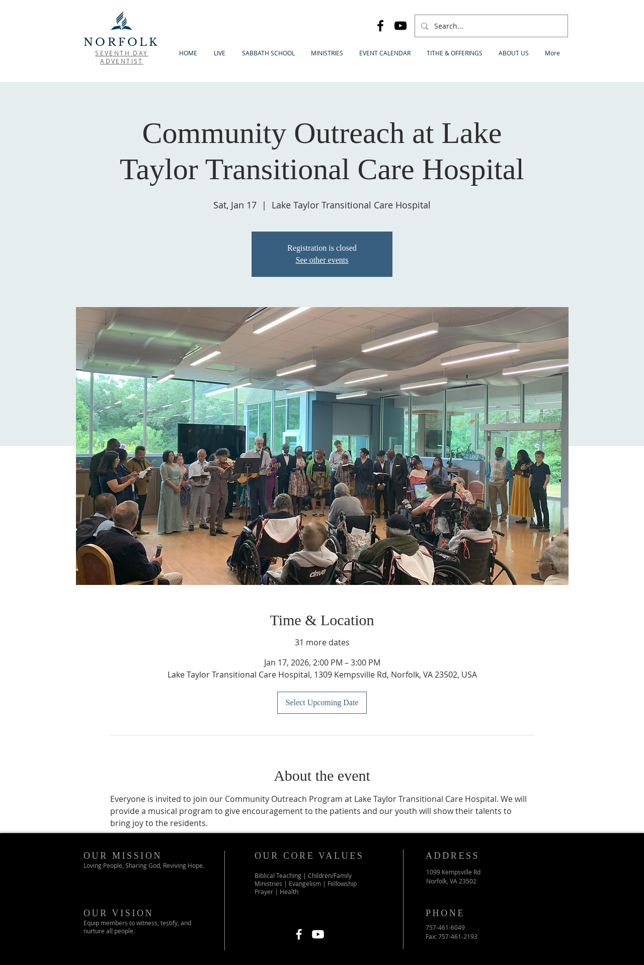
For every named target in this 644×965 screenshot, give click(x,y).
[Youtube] (318, 934)
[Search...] (490, 26)
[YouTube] (400, 25)
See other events (322, 260)
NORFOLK (121, 42)
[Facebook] (380, 25)
